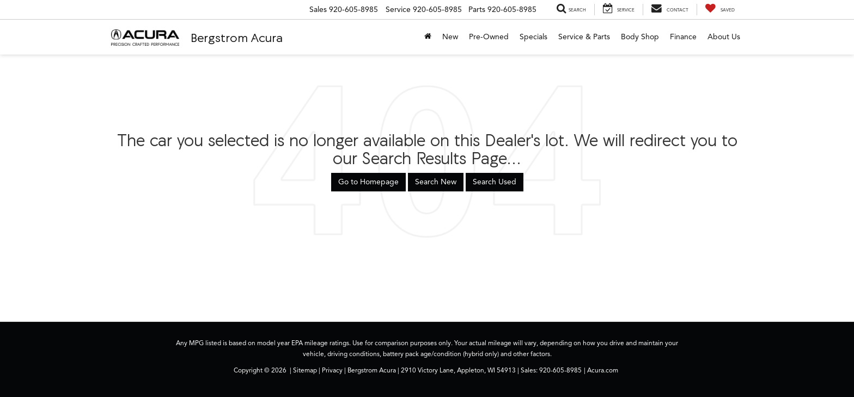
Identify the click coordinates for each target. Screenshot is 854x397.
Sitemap (305, 370)
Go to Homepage (368, 182)
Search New (435, 182)
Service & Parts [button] (584, 36)
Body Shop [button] (640, 36)
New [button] (450, 36)
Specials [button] (533, 36)
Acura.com (602, 370)
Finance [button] (683, 36)
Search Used (494, 182)
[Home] (428, 37)
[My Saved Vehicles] (720, 9)
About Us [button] (723, 36)
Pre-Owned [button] (489, 36)
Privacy (332, 370)
